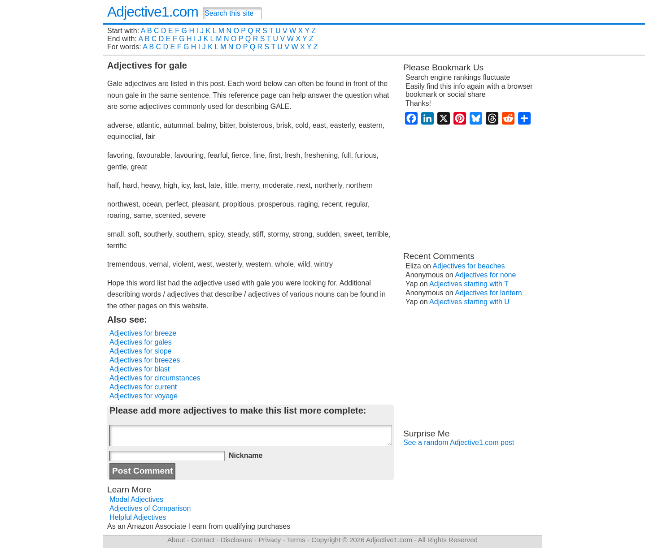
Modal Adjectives (136, 499)
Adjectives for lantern (488, 293)
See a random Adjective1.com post (458, 442)
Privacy (269, 540)
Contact (202, 540)
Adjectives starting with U (469, 302)
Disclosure (237, 540)
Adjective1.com (152, 12)
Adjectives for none (485, 275)
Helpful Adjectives (137, 517)
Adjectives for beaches (469, 266)
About (176, 540)
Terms (296, 540)
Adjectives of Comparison (150, 508)
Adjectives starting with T (469, 284)
